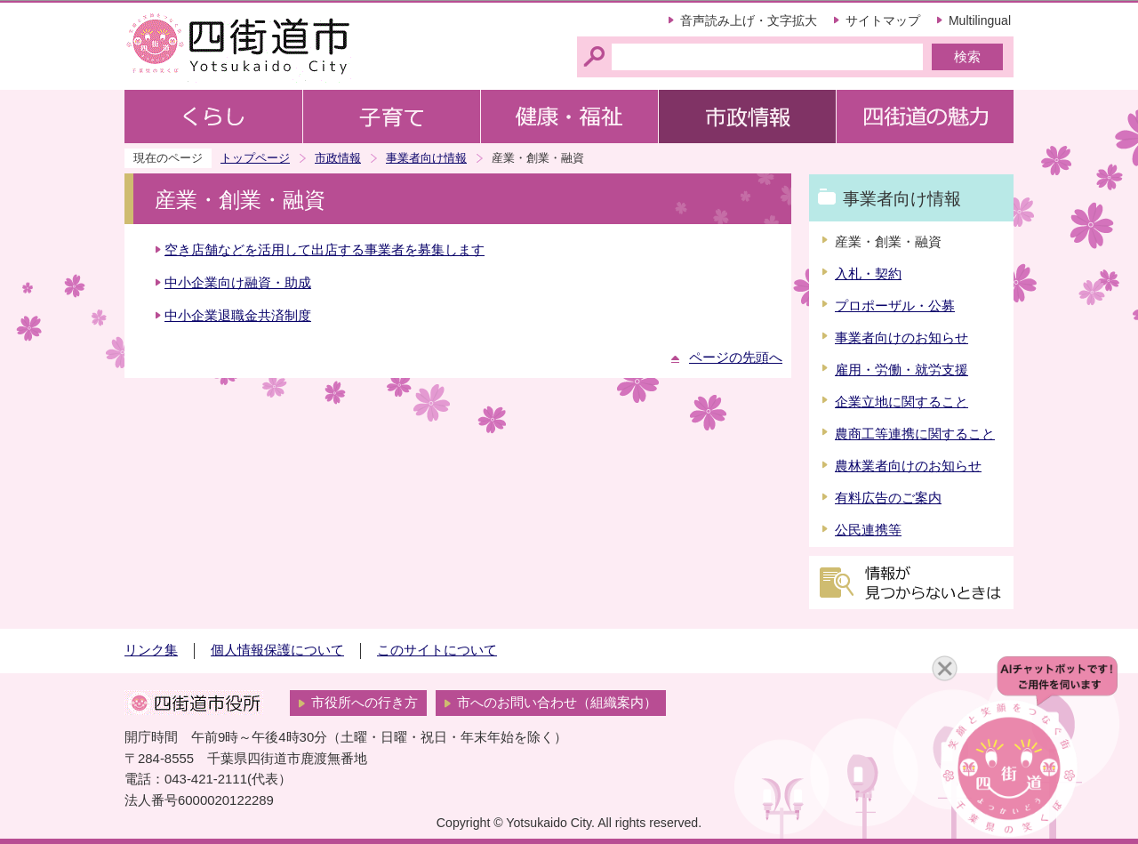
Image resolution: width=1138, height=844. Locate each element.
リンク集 (151, 650)
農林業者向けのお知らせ (908, 466)
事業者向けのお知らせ (901, 338)
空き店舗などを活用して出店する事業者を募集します (324, 250)
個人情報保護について (277, 650)
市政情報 (338, 158)
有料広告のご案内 (888, 498)
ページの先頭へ (735, 357)
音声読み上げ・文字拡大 (748, 20)
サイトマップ (882, 20)
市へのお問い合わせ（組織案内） (557, 702)
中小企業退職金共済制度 (237, 316)
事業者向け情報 (426, 158)
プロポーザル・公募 (895, 306)
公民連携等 (868, 530)
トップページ (255, 158)
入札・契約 (868, 274)
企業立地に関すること (901, 402)
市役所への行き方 (364, 702)
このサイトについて (437, 650)
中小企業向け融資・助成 (237, 283)
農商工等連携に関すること (915, 434)
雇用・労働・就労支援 (901, 370)
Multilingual (980, 20)
